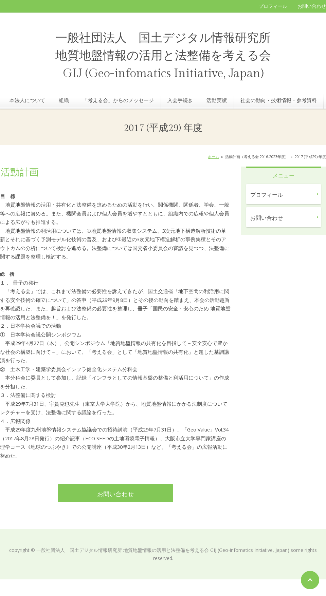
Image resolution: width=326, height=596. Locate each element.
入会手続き (180, 100)
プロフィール (273, 6)
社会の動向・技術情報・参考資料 (278, 100)
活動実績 (216, 100)
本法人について (27, 100)
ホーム (213, 156)
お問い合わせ (311, 6)
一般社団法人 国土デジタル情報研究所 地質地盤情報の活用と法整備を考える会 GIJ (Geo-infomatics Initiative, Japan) (163, 55)
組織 (64, 100)
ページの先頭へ (310, 580)
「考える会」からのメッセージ (118, 100)
